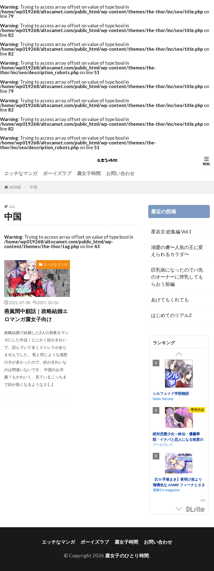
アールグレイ (163, 445)
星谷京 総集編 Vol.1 (171, 231)
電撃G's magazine (166, 490)
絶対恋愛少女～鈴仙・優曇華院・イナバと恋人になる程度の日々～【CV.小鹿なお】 (178, 439)
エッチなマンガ (20, 173)
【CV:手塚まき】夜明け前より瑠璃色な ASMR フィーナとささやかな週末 (179, 484)
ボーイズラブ (57, 173)
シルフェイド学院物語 (171, 393)
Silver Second (163, 399)
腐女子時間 (89, 173)
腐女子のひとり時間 (127, 555)
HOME (15, 187)
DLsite (195, 509)
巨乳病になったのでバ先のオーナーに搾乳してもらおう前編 (177, 277)
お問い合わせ (120, 173)
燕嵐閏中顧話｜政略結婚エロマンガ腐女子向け (36, 315)
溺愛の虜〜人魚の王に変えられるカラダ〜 (177, 250)
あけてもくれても (170, 300)
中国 (33, 187)
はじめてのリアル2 (171, 315)
